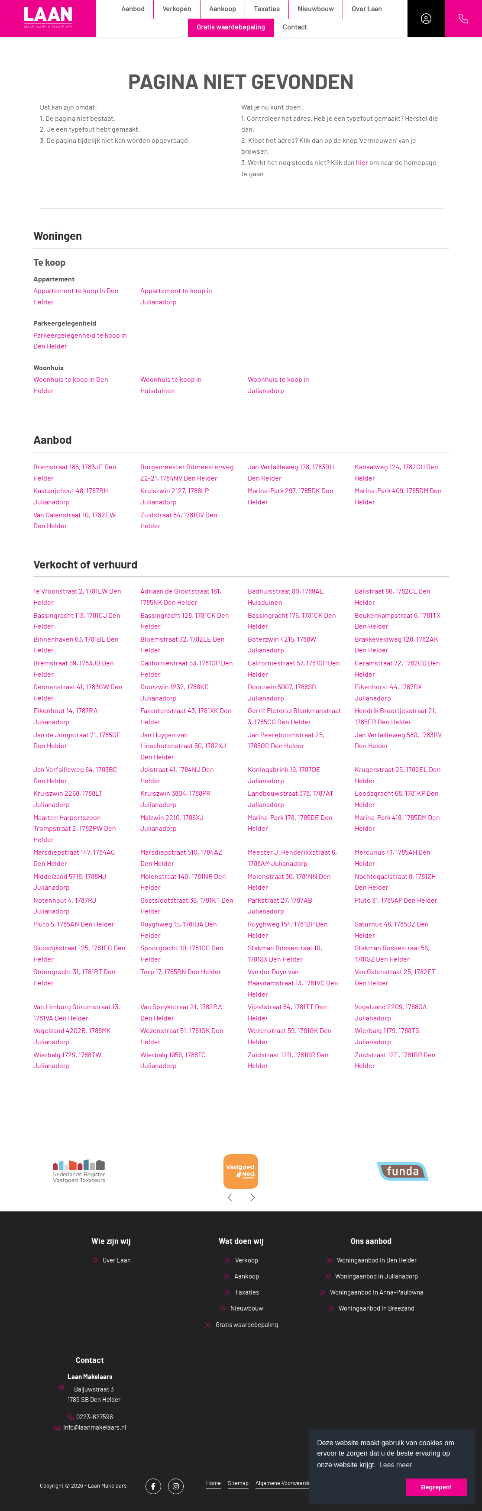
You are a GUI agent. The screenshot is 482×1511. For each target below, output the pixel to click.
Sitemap (238, 1483)
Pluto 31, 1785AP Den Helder (396, 900)
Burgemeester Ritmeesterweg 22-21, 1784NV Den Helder (187, 473)
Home (213, 1483)
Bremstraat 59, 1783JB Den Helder (73, 669)
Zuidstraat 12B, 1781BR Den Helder (288, 1061)
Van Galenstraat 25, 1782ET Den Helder (395, 978)
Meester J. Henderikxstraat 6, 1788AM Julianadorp (292, 858)
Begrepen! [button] (436, 1487)
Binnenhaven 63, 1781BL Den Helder (76, 645)
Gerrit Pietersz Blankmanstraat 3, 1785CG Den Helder (294, 716)
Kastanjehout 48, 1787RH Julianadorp (70, 497)
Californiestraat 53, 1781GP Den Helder (186, 669)
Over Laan (367, 9)
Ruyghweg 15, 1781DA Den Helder (178, 930)
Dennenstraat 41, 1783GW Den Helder (78, 693)
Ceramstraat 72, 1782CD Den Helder (397, 669)
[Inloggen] (426, 18)
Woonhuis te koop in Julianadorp (278, 385)
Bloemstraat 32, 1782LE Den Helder (182, 645)
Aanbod (133, 9)
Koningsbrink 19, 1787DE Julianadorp (284, 775)
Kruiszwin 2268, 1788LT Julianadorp (68, 799)
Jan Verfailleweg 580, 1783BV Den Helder (398, 741)
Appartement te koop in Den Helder (76, 296)
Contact (295, 27)
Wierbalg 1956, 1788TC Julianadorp (173, 1061)
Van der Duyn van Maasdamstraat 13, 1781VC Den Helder (293, 983)
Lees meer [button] (395, 1465)
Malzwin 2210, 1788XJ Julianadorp (172, 823)
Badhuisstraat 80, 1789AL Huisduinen (285, 597)
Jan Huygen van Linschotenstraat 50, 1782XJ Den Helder (183, 746)
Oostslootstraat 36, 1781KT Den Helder (186, 906)
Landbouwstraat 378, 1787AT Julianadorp (290, 799)
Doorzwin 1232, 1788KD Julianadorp (174, 693)
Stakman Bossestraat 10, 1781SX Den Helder (285, 954)
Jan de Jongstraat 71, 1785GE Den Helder (77, 741)
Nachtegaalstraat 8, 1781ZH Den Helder (395, 882)
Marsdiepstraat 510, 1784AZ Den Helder (181, 858)
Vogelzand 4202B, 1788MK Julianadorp (72, 1036)
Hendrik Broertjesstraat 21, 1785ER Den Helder (396, 716)
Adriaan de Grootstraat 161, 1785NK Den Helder (180, 597)
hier (362, 162)
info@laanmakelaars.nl (94, 1427)
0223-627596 (94, 1417)
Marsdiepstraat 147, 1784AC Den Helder (74, 858)
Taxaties (267, 9)
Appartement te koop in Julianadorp (176, 296)
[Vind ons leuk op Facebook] (153, 1486)
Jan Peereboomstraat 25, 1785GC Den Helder (286, 741)
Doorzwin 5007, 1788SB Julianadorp (282, 693)
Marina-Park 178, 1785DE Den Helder (290, 823)
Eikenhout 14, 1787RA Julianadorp (65, 716)
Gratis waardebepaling (231, 27)
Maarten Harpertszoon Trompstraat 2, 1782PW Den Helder (74, 828)
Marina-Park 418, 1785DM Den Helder (397, 823)
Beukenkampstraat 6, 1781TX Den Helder (397, 621)
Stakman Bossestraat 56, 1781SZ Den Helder (392, 954)
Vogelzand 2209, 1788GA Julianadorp (391, 1013)
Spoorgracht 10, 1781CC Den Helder (181, 954)
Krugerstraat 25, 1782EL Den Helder (398, 775)
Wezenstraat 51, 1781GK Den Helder (181, 1036)
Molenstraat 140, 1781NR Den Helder (183, 882)
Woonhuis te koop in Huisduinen (171, 385)
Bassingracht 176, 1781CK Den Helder (292, 621)
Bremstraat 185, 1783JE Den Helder (74, 473)
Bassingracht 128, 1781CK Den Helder (184, 621)
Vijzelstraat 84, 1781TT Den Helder (287, 1013)
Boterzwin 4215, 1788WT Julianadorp (284, 645)
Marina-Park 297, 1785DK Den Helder (290, 497)
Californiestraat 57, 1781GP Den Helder (294, 669)
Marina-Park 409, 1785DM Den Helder (398, 497)
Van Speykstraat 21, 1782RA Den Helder (181, 1013)
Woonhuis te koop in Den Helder (70, 385)
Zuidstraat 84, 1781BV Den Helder (178, 521)
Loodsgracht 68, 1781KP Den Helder (397, 799)
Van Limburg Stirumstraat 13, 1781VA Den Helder (76, 1013)
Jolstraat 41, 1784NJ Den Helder (177, 775)
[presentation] (230, 1197)
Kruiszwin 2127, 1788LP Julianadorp (174, 497)
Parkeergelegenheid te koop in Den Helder (80, 341)
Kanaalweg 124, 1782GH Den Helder (396, 473)
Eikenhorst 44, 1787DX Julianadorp (388, 693)
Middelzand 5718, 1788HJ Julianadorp (69, 882)
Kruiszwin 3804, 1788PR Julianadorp (175, 799)
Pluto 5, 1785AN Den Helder (73, 924)
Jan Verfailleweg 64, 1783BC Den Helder (75, 775)
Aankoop (222, 9)
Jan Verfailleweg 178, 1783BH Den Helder (291, 473)
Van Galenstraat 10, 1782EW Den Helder (74, 521)
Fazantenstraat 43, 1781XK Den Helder (186, 716)
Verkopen (176, 9)
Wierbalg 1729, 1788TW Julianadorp (67, 1061)
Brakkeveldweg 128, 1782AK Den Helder (396, 645)
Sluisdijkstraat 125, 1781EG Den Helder (79, 954)
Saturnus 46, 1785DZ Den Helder (392, 930)
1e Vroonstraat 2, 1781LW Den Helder (77, 597)
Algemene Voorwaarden (285, 1483)
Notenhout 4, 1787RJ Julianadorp (64, 906)
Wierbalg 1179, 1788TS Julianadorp (387, 1036)
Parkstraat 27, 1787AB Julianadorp (280, 906)
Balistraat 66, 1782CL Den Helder (392, 597)
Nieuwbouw (316, 9)
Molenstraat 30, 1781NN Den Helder (289, 882)
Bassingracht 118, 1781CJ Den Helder (76, 621)
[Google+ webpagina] (176, 1486)
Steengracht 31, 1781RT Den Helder (74, 978)
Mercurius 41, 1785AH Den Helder (392, 858)
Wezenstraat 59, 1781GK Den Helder (290, 1036)
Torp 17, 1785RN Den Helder (180, 972)
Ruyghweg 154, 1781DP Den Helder (288, 930)
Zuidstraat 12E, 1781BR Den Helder (395, 1061)
